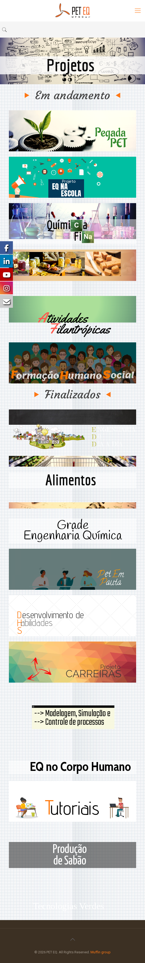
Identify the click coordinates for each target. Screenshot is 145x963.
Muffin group (100, 952)
